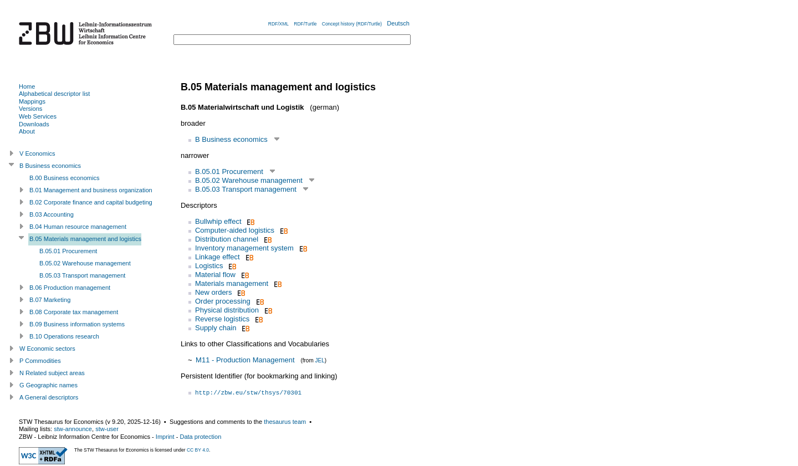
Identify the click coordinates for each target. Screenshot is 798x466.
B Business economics (231, 139)
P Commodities (40, 360)
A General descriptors (48, 397)
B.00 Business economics (64, 178)
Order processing (222, 301)
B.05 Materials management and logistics (85, 238)
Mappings (32, 101)
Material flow (215, 274)
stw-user (107, 429)
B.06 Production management (69, 287)
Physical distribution (227, 310)
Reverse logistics (222, 319)
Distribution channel (226, 239)
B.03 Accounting (51, 214)
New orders (213, 292)
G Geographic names (48, 385)
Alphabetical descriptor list (54, 93)
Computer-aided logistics (234, 230)
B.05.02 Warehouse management (249, 180)
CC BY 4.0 (198, 450)
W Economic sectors (47, 348)
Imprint (165, 436)
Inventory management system (244, 248)
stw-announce (73, 429)
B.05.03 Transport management (245, 189)
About (27, 131)
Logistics (209, 266)
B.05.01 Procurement (229, 171)
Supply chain (215, 328)
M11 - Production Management (245, 360)
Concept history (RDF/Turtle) (352, 24)
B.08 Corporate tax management (73, 312)
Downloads (34, 124)
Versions (30, 108)
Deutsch (398, 23)
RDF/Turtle (305, 24)
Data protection (200, 436)
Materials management (231, 283)
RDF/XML (278, 24)
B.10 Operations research (64, 336)
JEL (320, 360)
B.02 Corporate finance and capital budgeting (90, 202)
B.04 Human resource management (77, 226)
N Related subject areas (52, 373)
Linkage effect (217, 257)
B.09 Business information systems (77, 324)
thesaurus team (285, 421)
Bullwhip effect (218, 221)
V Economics (37, 153)
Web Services (38, 116)
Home (27, 86)
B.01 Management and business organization (90, 190)
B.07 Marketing (49, 299)
